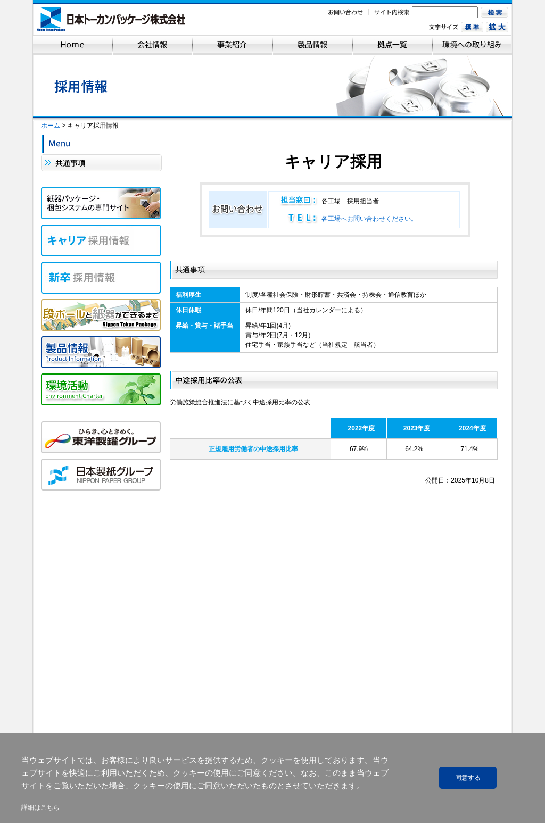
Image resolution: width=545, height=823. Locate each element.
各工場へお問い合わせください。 (369, 218)
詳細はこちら (40, 807)
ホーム (50, 125)
